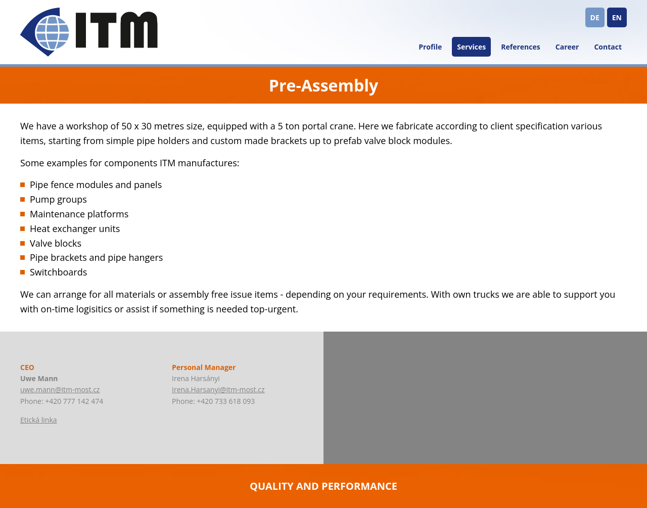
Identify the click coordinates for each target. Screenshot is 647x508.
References (520, 47)
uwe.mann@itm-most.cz (60, 389)
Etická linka (38, 420)
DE (594, 17)
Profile (430, 47)
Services (471, 47)
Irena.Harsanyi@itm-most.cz (218, 389)
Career (567, 47)
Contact (608, 47)
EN (617, 17)
